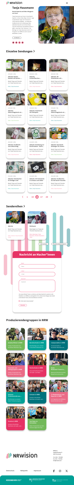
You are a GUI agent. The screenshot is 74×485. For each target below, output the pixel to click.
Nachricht (23, 278)
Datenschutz (10, 471)
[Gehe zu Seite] (23, 197)
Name (22, 263)
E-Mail (22, 271)
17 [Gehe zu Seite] (41, 196)
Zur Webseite (17, 37)
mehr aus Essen (43, 244)
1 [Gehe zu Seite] (27, 196)
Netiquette (24, 471)
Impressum (37, 471)
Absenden (22, 305)
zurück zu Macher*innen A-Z (59, 244)
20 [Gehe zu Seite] (47, 196)
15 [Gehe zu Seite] (32, 196)
